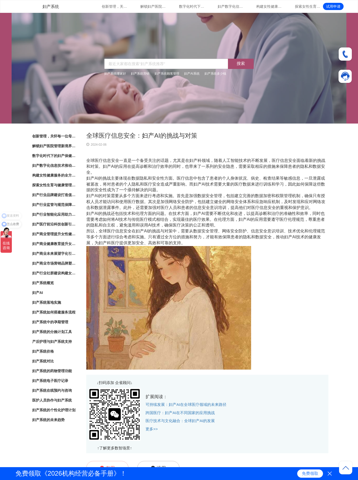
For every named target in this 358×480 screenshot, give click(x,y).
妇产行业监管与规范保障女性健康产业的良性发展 (54, 205)
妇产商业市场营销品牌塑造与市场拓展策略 (54, 263)
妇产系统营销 (140, 73)
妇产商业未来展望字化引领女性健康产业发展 (54, 253)
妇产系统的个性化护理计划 (53, 410)
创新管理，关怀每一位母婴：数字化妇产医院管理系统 (114, 6)
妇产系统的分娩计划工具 (52, 332)
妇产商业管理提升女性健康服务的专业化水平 (54, 234)
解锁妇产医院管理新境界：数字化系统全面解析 (153, 6)
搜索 (241, 63)
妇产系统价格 (43, 351)
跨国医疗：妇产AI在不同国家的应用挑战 (180, 413)
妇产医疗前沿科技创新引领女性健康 (54, 224)
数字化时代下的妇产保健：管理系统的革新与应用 (192, 6)
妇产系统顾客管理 (167, 73)
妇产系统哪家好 (115, 73)
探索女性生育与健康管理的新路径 (308, 6)
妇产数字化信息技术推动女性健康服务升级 (230, 6)
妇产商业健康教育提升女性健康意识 (54, 244)
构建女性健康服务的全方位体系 (269, 6)
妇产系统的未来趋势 (48, 420)
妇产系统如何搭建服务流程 (53, 312)
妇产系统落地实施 (46, 302)
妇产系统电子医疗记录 (50, 381)
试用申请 (333, 6)
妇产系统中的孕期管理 (50, 322)
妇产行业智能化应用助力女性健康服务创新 (54, 214)
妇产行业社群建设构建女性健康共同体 (54, 273)
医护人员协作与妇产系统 (52, 400)
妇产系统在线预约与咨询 (52, 390)
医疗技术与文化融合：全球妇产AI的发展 (180, 420)
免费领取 (310, 473)
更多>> (152, 429)
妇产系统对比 (43, 361)
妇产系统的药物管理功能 (52, 371)
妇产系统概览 (43, 283)
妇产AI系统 (191, 73)
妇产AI (37, 293)
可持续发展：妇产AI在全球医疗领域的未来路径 (186, 404)
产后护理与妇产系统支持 (52, 341)
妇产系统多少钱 (215, 73)
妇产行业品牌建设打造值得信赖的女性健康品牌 (54, 195)
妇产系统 (50, 6)
